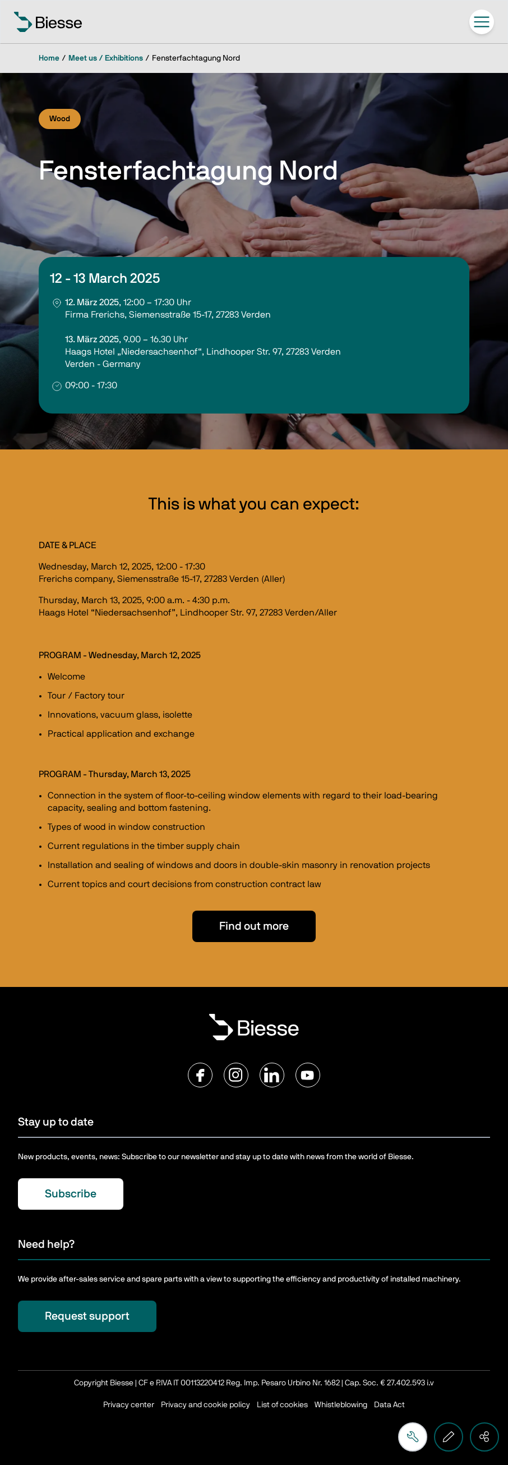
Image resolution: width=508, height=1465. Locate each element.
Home (49, 58)
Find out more (254, 926)
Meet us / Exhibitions (105, 58)
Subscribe (70, 1194)
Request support (87, 1316)
